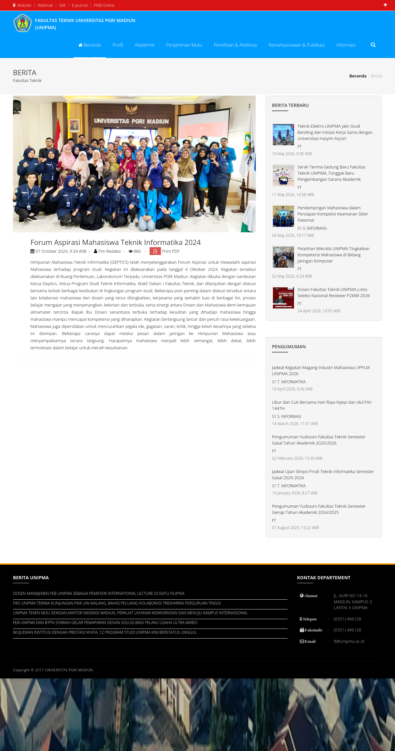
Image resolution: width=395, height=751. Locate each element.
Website (22, 5)
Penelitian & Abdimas (235, 45)
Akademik (144, 45)
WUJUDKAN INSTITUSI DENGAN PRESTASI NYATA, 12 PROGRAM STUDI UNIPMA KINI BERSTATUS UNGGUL (105, 632)
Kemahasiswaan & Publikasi (297, 45)
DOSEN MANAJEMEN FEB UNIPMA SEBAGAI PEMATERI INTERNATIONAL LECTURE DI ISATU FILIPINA (99, 593)
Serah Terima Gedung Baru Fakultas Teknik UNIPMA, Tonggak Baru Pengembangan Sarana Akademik (331, 173)
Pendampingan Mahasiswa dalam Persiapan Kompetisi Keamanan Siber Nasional (333, 214)
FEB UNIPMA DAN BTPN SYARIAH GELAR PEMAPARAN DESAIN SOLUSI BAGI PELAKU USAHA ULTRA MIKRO (105, 622)
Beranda (89, 45)
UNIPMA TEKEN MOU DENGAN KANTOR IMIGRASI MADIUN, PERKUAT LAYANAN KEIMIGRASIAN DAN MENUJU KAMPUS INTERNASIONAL (130, 613)
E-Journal (79, 5)
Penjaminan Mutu (184, 45)
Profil (118, 45)
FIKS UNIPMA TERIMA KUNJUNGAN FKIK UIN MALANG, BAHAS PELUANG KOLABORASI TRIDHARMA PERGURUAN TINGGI (117, 603)
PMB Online (104, 5)
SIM (61, 5)
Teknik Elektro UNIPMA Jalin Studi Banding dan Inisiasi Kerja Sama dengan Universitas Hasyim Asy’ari (335, 132)
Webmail (45, 5)
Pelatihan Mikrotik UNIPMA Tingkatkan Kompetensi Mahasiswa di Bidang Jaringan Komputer (333, 255)
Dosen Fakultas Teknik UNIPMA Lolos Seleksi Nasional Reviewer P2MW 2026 (334, 292)
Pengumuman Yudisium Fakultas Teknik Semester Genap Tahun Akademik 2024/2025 (319, 509)
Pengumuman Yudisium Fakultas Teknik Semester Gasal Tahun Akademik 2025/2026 (319, 440)
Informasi (346, 45)
